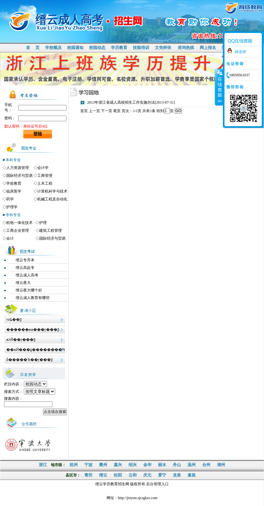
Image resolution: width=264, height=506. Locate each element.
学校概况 (53, 47)
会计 (10, 238)
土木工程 (44, 183)
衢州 (103, 464)
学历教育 (119, 47)
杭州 (74, 464)
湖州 (221, 464)
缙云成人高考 (27, 275)
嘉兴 (118, 464)
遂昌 (191, 475)
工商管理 (44, 175)
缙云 (103, 475)
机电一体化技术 (19, 222)
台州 (206, 464)
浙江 (43, 464)
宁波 (88, 464)
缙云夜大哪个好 (29, 290)
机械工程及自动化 (52, 199)
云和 (133, 475)
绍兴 (133, 464)
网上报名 (208, 47)
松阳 (118, 475)
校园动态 (97, 47)
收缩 (219, 87)
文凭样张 (163, 47)
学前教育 (13, 183)
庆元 (147, 475)
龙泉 (177, 475)
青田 (88, 475)
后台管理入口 (157, 484)
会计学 (43, 168)
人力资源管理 (17, 168)
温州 (191, 464)
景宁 (162, 475)
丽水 (162, 464)
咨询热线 (186, 47)
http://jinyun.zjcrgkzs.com (137, 498)
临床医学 (13, 191)
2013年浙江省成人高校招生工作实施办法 (121, 102)
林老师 (240, 52)
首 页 (32, 47)
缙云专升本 (25, 260)
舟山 (177, 464)
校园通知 (75, 47)
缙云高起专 (25, 267)
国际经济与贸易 (19, 175)
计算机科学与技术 (52, 191)
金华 (147, 464)
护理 (43, 222)
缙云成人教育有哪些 (33, 298)
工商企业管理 (17, 230)
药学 (10, 199)
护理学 (12, 207)
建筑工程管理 (50, 230)
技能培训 (141, 47)
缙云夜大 (23, 282)
